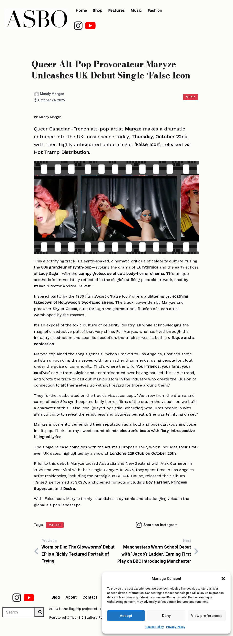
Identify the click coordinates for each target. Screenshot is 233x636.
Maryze (55, 525)
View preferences (206, 616)
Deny (166, 616)
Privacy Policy (175, 627)
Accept (126, 616)
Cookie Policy (154, 627)
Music (190, 97)
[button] (223, 578)
